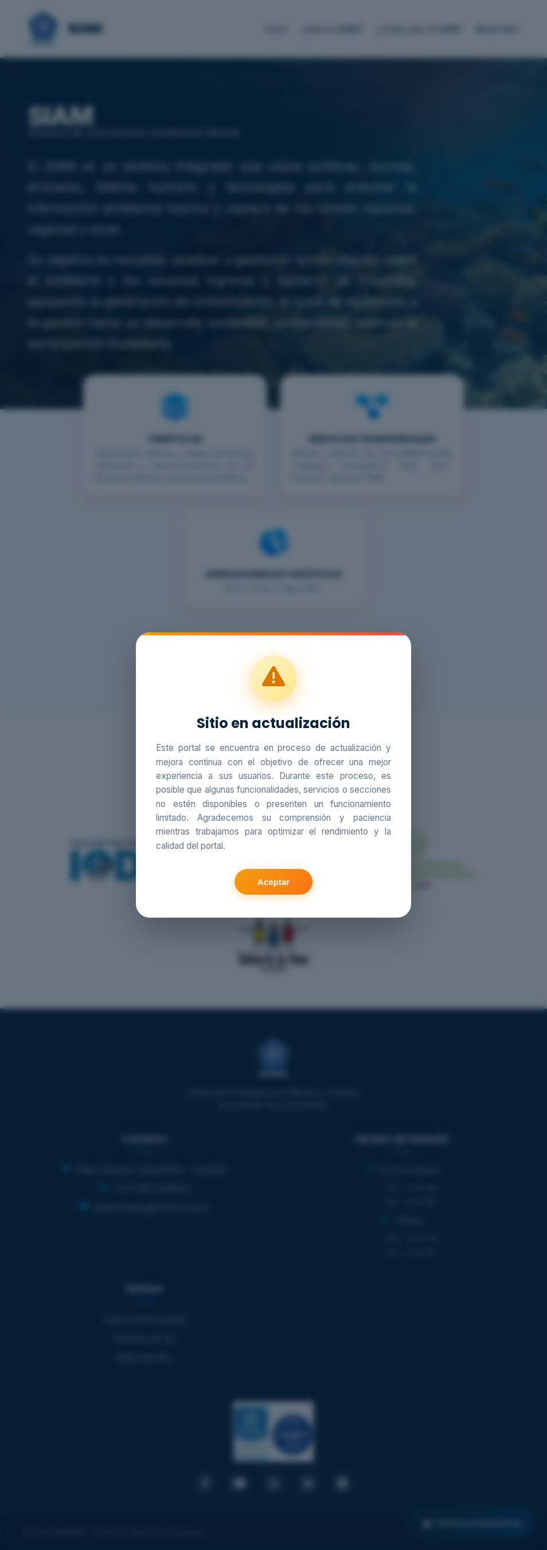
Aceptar (273, 882)
